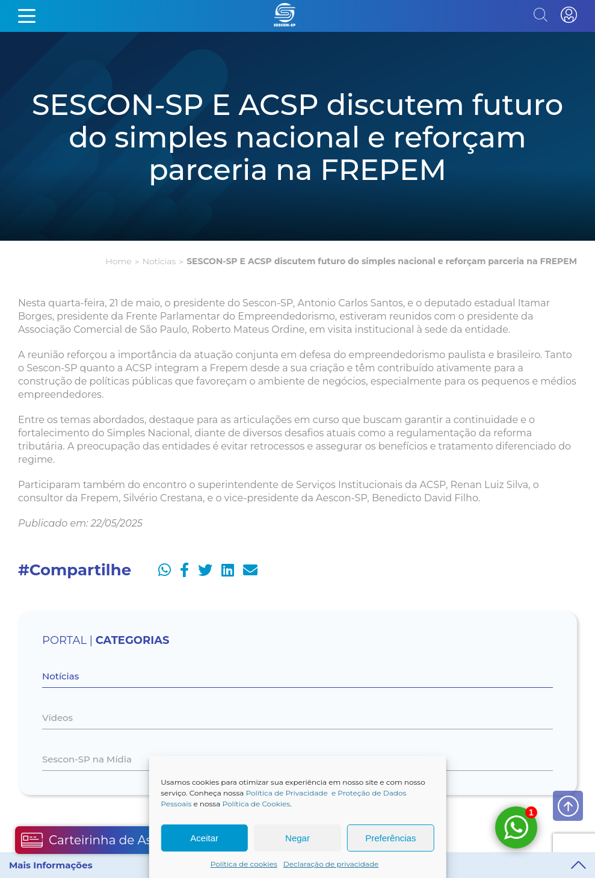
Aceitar (204, 838)
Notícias (159, 261)
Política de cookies (244, 863)
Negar (297, 838)
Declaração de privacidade (331, 863)
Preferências (390, 838)
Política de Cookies (256, 803)
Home (118, 261)
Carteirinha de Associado (109, 840)
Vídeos (57, 717)
